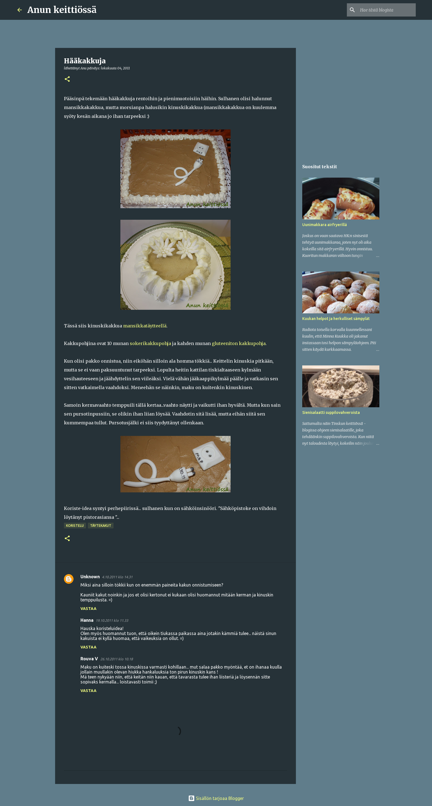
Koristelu (75, 525)
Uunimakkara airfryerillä (324, 224)
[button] (67, 79)
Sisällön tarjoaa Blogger (216, 798)
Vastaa (88, 608)
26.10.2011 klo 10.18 (116, 659)
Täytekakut (100, 525)
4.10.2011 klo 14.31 (117, 577)
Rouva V (89, 658)
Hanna (86, 620)
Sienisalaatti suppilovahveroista (331, 412)
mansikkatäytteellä (144, 326)
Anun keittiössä (62, 9)
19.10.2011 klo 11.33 (112, 620)
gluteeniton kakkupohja (239, 343)
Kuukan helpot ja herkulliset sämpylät (336, 318)
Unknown (90, 576)
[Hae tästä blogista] (387, 10)
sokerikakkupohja (150, 343)
